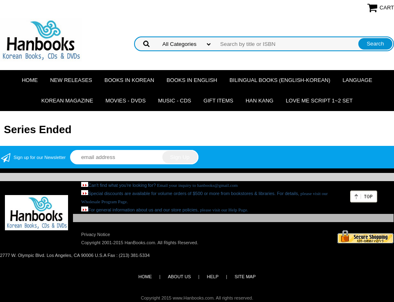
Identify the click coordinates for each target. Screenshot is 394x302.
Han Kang (259, 101)
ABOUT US (179, 276)
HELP (213, 276)
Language (357, 80)
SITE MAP (245, 276)
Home (30, 80)
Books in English (191, 80)
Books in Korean (129, 80)
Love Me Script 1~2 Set (319, 101)
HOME (145, 276)
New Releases (71, 80)
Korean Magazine (67, 101)
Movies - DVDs (125, 101)
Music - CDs (174, 101)
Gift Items (218, 101)
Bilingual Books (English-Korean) (280, 80)
